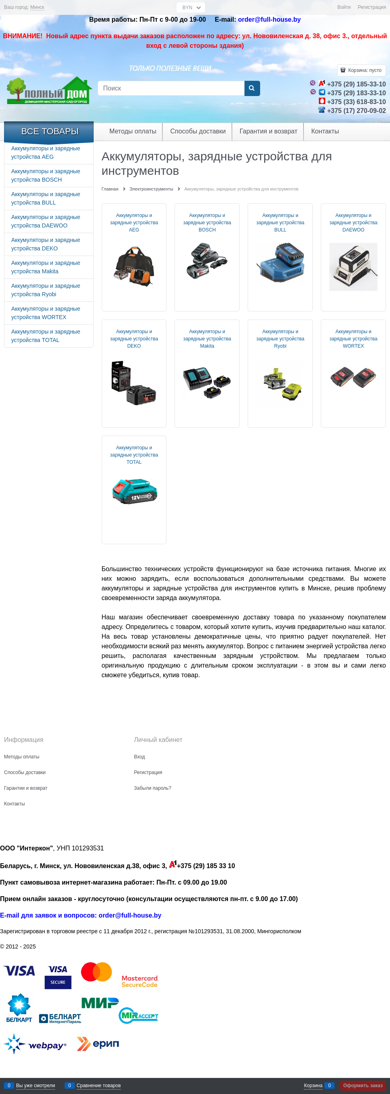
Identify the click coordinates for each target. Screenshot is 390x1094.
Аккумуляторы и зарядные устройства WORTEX (353, 339)
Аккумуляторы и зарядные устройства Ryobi (280, 339)
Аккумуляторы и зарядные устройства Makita (207, 339)
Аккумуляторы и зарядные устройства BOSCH (207, 223)
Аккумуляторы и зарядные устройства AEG (134, 223)
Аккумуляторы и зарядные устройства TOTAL (134, 455)
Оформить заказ (363, 1085)
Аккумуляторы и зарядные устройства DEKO (134, 339)
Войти (344, 7)
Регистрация (372, 7)
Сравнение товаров (99, 1085)
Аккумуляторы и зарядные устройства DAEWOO (353, 223)
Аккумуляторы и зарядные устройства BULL (280, 223)
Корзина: (364, 70)
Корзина (313, 1085)
